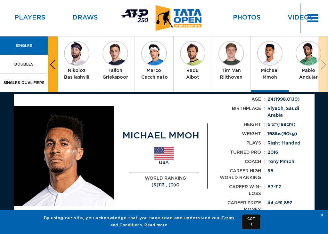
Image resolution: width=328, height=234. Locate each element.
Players (29, 17)
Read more (156, 225)
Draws (85, 17)
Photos (247, 17)
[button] (53, 64)
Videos (301, 17)
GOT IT (251, 221)
